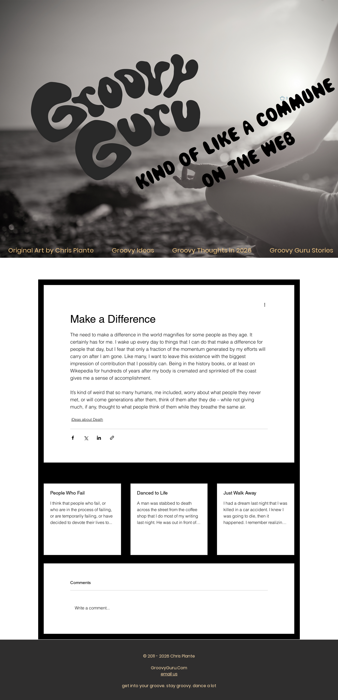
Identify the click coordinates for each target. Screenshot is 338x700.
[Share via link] (112, 437)
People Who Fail (67, 493)
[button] (286, 98)
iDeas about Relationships (167, 269)
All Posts (50, 269)
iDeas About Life (81, 269)
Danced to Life (152, 493)
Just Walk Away (239, 493)
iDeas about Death (87, 419)
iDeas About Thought (120, 269)
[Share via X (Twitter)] (85, 437)
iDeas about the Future (259, 269)
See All (288, 473)
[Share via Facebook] (72, 437)
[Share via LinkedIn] (98, 437)
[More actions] (264, 304)
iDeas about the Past (214, 269)
